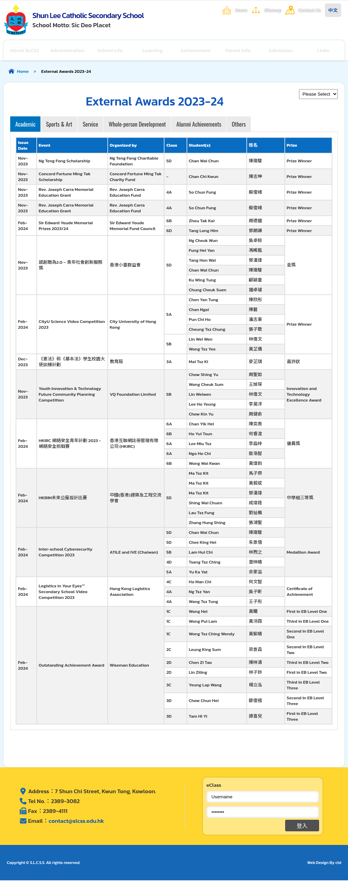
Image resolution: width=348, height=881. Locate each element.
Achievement (195, 50)
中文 (333, 10)
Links (323, 50)
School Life (110, 50)
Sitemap (272, 10)
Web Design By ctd (324, 863)
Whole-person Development (137, 124)
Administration (67, 50)
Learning (153, 50)
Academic (25, 124)
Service (90, 124)
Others (239, 124)
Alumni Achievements (198, 124)
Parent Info (238, 50)
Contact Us (309, 10)
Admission (280, 50)
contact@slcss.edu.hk (76, 821)
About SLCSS (24, 50)
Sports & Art (59, 124)
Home (241, 10)
